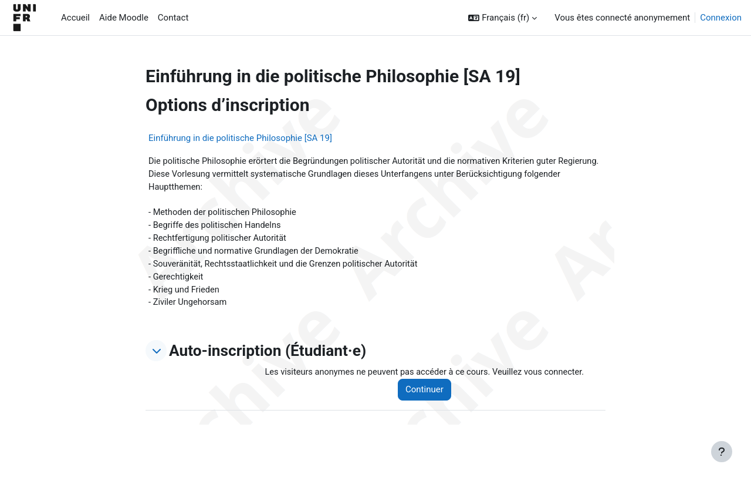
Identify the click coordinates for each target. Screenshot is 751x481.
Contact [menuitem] (173, 17)
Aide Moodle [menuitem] (123, 17)
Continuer (429, 394)
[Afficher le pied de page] (721, 451)
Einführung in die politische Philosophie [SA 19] (240, 138)
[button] (502, 18)
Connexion (721, 17)
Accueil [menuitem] (75, 17)
